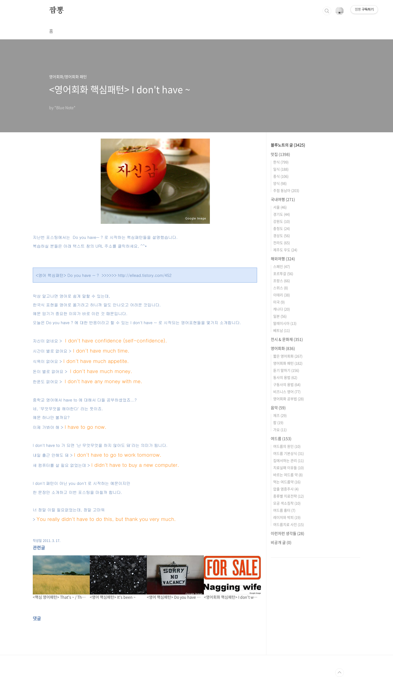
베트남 (281, 330)
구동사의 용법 (286, 384)
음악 (278, 407)
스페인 (281, 266)
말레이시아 (284, 323)
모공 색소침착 (286, 503)
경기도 (281, 214)
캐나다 (281, 309)
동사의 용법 (285, 377)
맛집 (280, 154)
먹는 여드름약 (286, 481)
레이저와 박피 (286, 517)
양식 (280, 183)
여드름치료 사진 (288, 524)
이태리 (281, 294)
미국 (279, 301)
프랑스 (281, 280)
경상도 (281, 235)
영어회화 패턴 (287, 363)
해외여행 (283, 258)
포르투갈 (283, 273)
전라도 (281, 242)
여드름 (281, 438)
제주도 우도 (285, 249)
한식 (280, 162)
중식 (280, 176)
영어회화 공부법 (288, 398)
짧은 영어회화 (287, 356)
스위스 (280, 287)
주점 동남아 (286, 190)
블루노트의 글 (288, 145)
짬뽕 (56, 10)
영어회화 (283, 348)
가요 (280, 429)
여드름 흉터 (284, 510)
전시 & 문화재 (287, 339)
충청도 (281, 228)
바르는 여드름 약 (288, 474)
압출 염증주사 (286, 488)
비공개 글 (281, 542)
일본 (280, 316)
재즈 (280, 415)
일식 (280, 169)
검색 (327, 11)
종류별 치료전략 (288, 496)
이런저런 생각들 (287, 533)
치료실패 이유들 (288, 467)
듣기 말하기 (286, 370)
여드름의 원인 (286, 446)
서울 (280, 207)
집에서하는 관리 (288, 460)
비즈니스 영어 (286, 391)
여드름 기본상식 (288, 453)
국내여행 (283, 199)
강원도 (281, 221)
